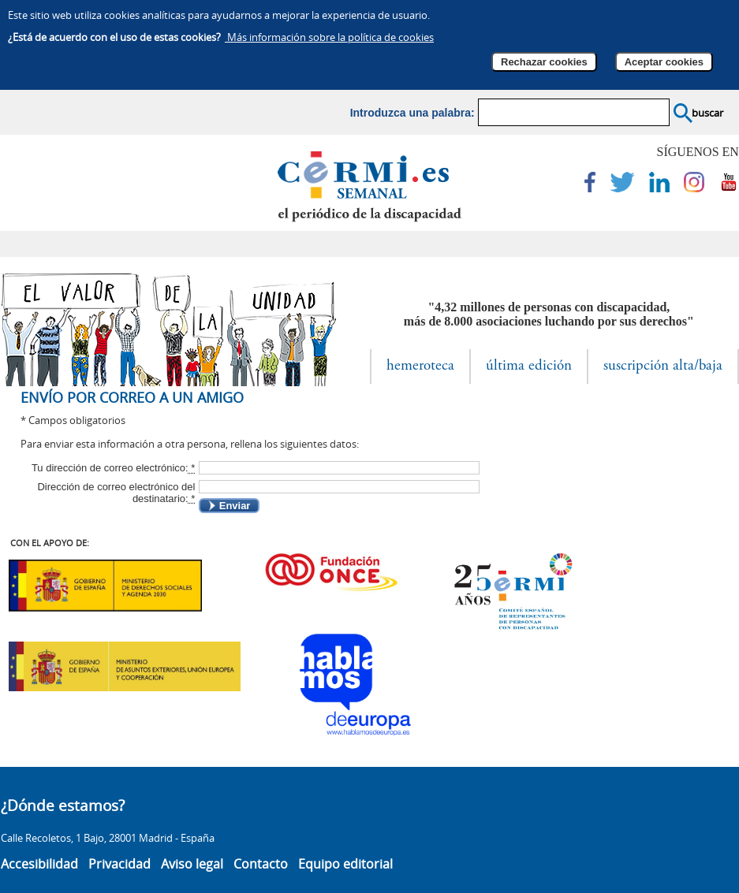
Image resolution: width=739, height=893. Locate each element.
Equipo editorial (345, 864)
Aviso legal (192, 864)
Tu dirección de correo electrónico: (113, 468)
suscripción (662, 366)
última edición (529, 366)
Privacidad (119, 864)
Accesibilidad (39, 864)
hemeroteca (420, 366)
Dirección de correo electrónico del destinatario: (116, 492)
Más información (329, 37)
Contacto (260, 864)
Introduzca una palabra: (412, 112)
